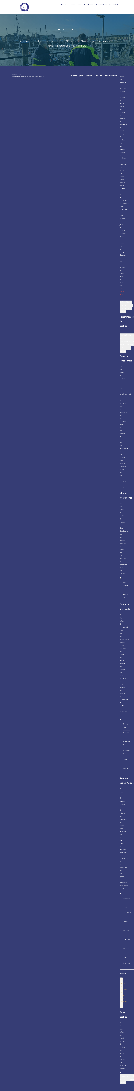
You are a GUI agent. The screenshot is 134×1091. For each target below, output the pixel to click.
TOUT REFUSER (125, 308)
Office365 (98, 75)
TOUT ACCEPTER (126, 305)
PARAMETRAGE (125, 302)
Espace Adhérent (111, 75)
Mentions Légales (77, 75)
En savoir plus (122, 291)
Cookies (123, 312)
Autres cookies (125, 348)
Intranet (89, 75)
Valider (122, 1082)
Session (123, 351)
